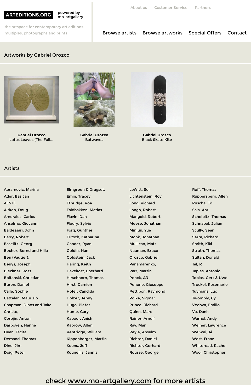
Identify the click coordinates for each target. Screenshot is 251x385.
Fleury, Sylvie (79, 223)
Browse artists (119, 33)
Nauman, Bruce (143, 250)
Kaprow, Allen (80, 325)
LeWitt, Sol (139, 189)
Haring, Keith (79, 264)
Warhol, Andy (204, 318)
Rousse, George (144, 352)
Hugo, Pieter (78, 305)
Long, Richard (142, 203)
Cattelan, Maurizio (21, 298)
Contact (237, 33)
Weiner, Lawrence (209, 325)
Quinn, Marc (140, 311)
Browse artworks (162, 33)
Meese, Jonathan (145, 223)
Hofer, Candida (80, 291)
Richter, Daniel (143, 338)
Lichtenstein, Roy (145, 196)
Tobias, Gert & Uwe (209, 277)
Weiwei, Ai (202, 332)
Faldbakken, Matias (84, 210)
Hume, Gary (78, 311)
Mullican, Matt (142, 243)
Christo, (11, 311)
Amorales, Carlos (19, 216)
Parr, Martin (140, 271)
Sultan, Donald (205, 257)
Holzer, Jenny (79, 298)
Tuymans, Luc (204, 291)
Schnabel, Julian (207, 223)
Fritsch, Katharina (83, 237)
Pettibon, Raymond (147, 291)
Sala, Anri (200, 210)
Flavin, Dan (77, 216)
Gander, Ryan (79, 243)
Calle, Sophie (16, 291)
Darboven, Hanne (20, 325)
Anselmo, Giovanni (21, 223)
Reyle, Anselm (142, 332)
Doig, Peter (14, 352)
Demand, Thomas (20, 338)
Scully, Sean (203, 230)
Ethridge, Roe (79, 203)
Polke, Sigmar (142, 298)
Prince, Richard (143, 305)
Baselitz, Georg (18, 243)
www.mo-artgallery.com (109, 381)
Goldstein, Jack (81, 257)
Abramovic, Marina (21, 189)
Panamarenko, (142, 264)
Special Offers (205, 33)
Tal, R (197, 264)
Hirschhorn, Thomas (85, 277)
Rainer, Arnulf (142, 318)
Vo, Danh (200, 311)
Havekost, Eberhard (85, 271)
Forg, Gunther (80, 230)
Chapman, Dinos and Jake (28, 305)
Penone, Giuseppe (146, 284)
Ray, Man (137, 325)
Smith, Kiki (202, 243)
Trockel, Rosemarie (210, 284)
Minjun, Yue (140, 230)
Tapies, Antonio (206, 271)
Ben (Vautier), (16, 257)
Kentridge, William (84, 332)
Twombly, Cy (204, 298)
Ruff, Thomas (204, 189)
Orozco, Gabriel (143, 257)
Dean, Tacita (15, 332)
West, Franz (203, 338)
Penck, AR (138, 277)
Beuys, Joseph (17, 264)
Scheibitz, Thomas (209, 216)
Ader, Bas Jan (16, 196)
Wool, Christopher (209, 352)
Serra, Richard (205, 237)
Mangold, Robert (145, 216)
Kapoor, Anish (79, 318)
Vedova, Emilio (206, 305)
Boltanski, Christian (21, 277)
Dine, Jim (12, 345)
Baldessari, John (19, 230)
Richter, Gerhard (144, 345)
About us (138, 7)
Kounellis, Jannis (82, 352)
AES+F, (10, 203)
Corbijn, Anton (17, 318)
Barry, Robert (16, 237)
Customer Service (170, 7)
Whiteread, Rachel (209, 345)
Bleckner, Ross (17, 271)
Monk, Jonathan (144, 237)
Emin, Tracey (78, 196)
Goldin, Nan (77, 250)
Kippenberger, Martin (87, 338)
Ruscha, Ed (202, 203)
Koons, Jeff (77, 345)
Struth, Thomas (206, 250)
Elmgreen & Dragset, (86, 189)
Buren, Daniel (16, 284)
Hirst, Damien (79, 284)
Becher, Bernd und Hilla (26, 250)
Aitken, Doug (16, 210)
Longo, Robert (142, 210)
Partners (203, 7)
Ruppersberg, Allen (210, 196)
